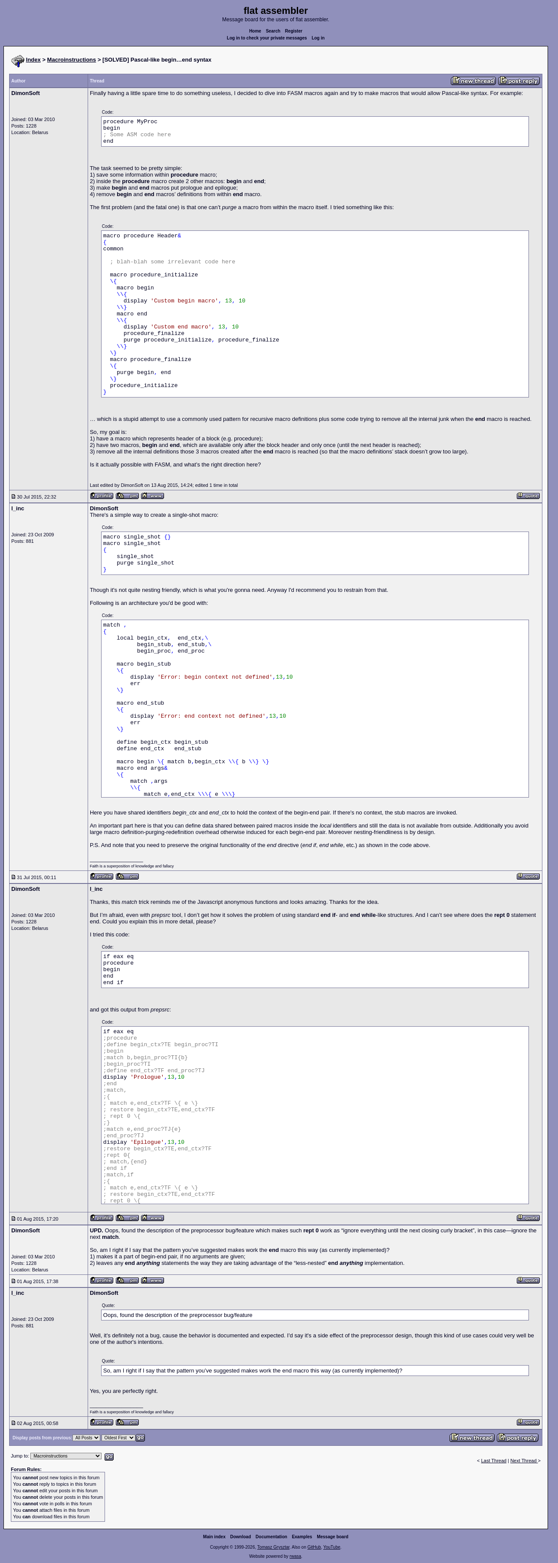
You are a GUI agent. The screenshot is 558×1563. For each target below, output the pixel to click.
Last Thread (494, 1460)
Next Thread (524, 1460)
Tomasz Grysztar (273, 1547)
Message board (332, 1536)
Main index (214, 1536)
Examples (302, 1536)
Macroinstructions (71, 59)
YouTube (331, 1547)
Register (293, 31)
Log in (318, 38)
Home (255, 31)
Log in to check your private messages (267, 38)
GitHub (314, 1547)
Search (273, 31)
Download (240, 1536)
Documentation (271, 1536)
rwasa (295, 1556)
